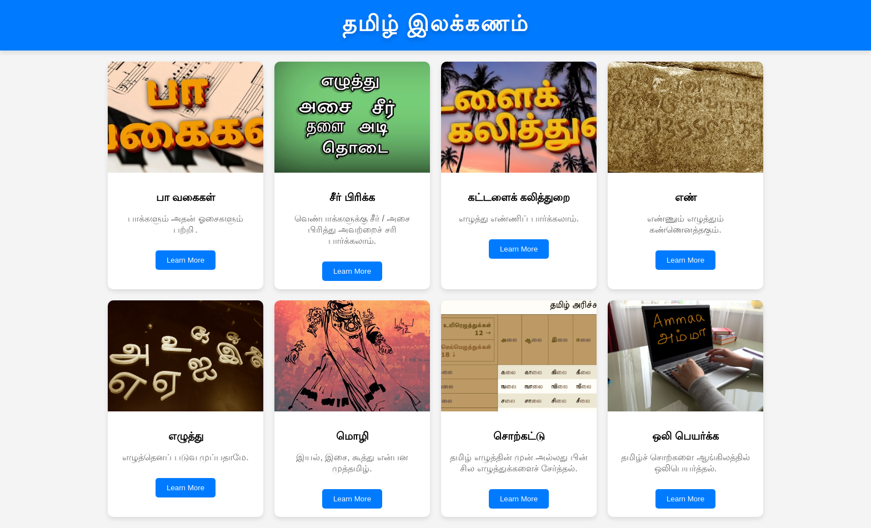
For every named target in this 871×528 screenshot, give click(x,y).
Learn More (185, 260)
